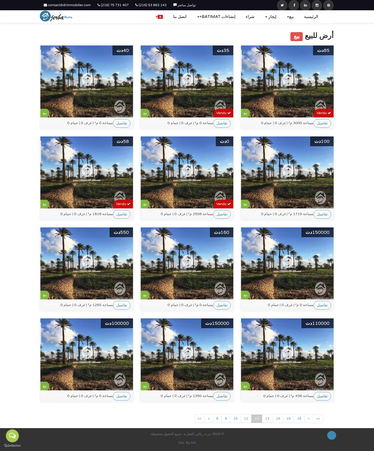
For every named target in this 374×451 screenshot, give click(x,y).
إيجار (270, 16)
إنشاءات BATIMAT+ (216, 16)
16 (299, 419)
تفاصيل (121, 123)
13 (267, 419)
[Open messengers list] (12, 435)
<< (199, 419)
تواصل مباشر (184, 5)
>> (318, 419)
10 (235, 419)
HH (193, 443)
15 (289, 419)
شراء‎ (250, 16)
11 (246, 419)
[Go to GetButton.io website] (12, 445)
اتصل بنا (179, 16)
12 (257, 419)
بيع (290, 16)
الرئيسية (311, 16)
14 (278, 419)
